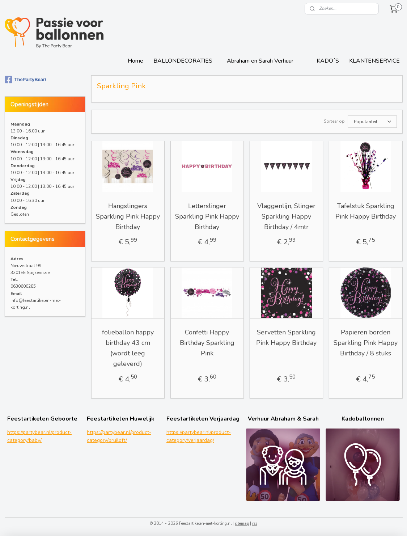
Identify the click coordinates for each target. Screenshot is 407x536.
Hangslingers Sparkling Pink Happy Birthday (128, 216)
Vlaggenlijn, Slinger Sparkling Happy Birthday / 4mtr (286, 216)
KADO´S (328, 61)
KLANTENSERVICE (374, 61)
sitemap (242, 523)
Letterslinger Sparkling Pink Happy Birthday (207, 216)
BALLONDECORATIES (182, 61)
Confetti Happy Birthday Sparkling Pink (207, 342)
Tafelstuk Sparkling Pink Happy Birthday (365, 210)
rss (254, 523)
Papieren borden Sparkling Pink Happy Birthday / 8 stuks (366, 342)
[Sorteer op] (372, 121)
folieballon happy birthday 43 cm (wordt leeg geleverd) (128, 347)
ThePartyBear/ (25, 79)
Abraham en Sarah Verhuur (260, 61)
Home (135, 61)
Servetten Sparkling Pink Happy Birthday (286, 336)
